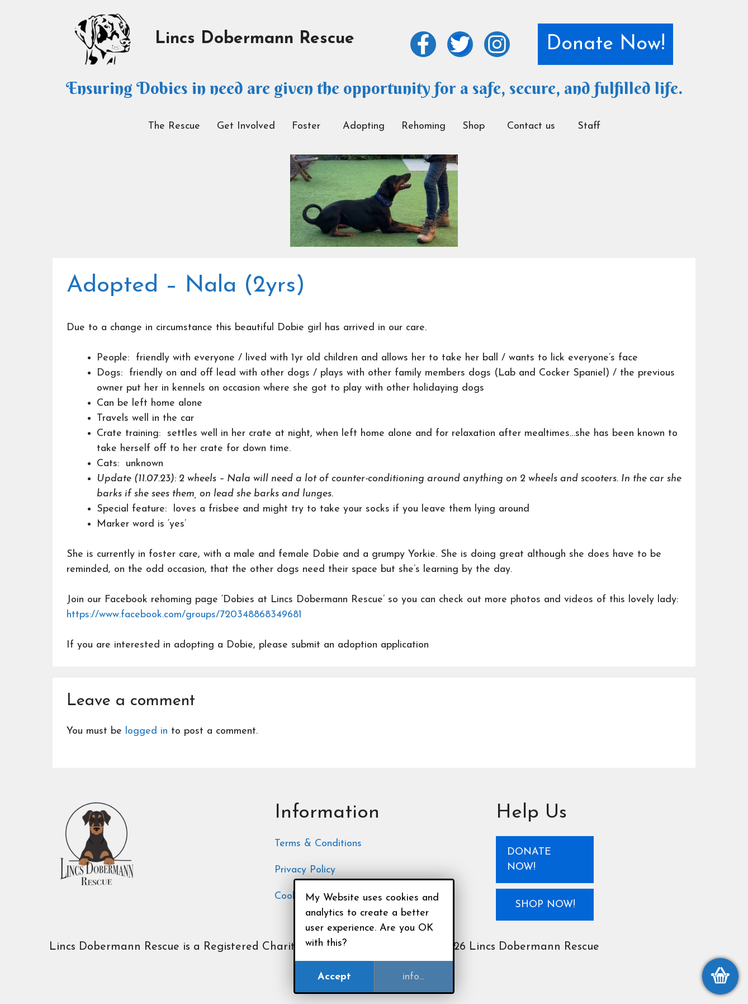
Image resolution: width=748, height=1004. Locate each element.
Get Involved (246, 126)
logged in (146, 731)
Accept (334, 977)
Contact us (531, 126)
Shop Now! (545, 904)
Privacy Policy (304, 870)
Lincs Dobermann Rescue (254, 39)
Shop (473, 126)
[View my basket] (720, 976)
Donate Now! (605, 44)
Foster (306, 126)
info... (413, 977)
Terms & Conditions (318, 843)
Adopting (364, 126)
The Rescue (174, 126)
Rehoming (423, 126)
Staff (588, 126)
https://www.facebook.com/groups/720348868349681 (184, 614)
